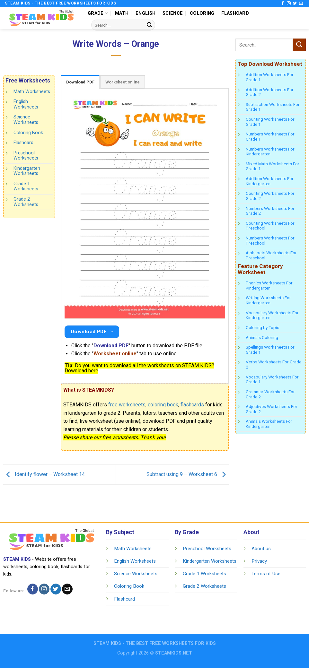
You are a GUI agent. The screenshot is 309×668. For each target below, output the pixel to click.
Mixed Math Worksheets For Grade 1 (272, 166)
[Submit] (149, 25)
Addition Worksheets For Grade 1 (270, 77)
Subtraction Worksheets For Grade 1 (273, 107)
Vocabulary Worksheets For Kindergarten (272, 315)
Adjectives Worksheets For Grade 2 (271, 409)
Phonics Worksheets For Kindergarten (269, 285)
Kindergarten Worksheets (26, 171)
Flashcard (23, 142)
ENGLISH (145, 13)
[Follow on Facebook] (283, 3)
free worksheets (127, 405)
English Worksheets (25, 104)
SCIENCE (173, 13)
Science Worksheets (25, 119)
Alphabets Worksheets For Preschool (271, 255)
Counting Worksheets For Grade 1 (270, 122)
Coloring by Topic (262, 327)
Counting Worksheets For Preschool (270, 226)
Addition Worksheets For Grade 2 (270, 92)
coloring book (163, 405)
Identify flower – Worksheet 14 (44, 474)
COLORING (202, 13)
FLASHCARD (235, 13)
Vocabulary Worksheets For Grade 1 (272, 379)
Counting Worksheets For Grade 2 (270, 196)
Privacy (259, 561)
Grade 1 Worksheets (25, 186)
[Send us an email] (301, 3)
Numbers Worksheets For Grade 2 (270, 211)
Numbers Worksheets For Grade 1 (270, 136)
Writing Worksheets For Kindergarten (268, 300)
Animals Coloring (262, 337)
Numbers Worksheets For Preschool (270, 240)
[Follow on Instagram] (289, 3)
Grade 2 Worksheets (25, 201)
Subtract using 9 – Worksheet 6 (187, 474)
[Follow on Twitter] (295, 3)
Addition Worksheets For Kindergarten (270, 181)
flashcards (192, 405)
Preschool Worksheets (25, 155)
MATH (121, 13)
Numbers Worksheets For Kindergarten (270, 151)
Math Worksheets (31, 91)
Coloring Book (28, 132)
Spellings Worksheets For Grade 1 (270, 349)
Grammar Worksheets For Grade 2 (270, 394)
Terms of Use (266, 574)
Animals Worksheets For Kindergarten (269, 424)
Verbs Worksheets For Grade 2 (273, 364)
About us (261, 548)
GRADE (98, 13)
